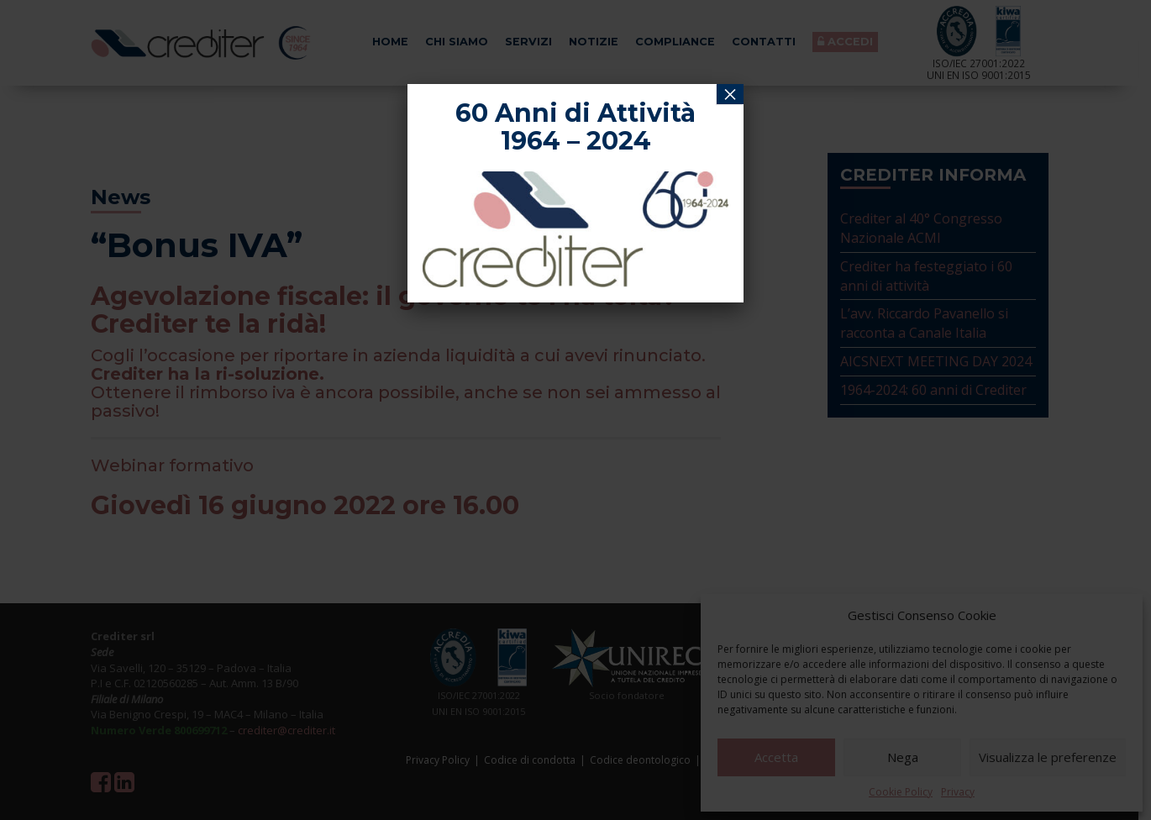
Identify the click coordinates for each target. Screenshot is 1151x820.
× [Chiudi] (730, 94)
